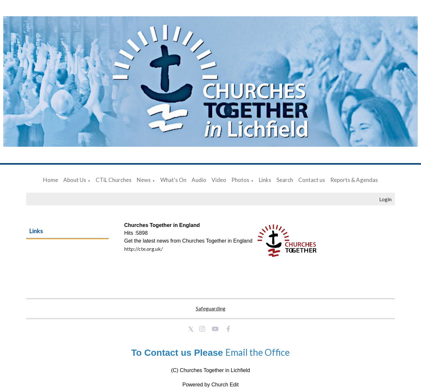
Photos (240, 179)
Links (265, 179)
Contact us (311, 179)
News (144, 179)
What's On (173, 179)
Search (284, 179)
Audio (199, 179)
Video (218, 179)
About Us (74, 179)
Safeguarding (211, 308)
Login (385, 199)
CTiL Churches (114, 179)
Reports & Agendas (354, 179)
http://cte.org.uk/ (143, 249)
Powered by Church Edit (210, 384)
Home (50, 179)
